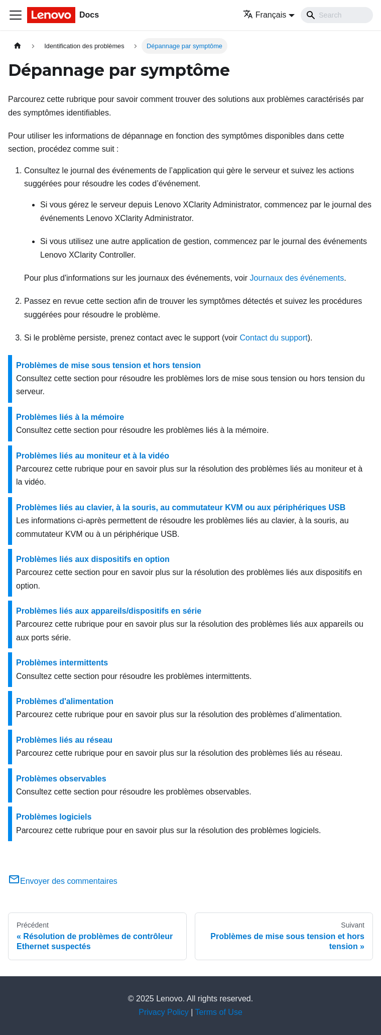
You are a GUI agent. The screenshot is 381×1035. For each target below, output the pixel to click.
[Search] (337, 15)
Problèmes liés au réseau (64, 740)
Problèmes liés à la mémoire (70, 417)
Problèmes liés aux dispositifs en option (93, 559)
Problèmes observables (61, 778)
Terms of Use (218, 1012)
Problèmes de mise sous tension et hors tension (108, 365)
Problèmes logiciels (53, 817)
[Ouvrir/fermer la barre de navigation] (15, 15)
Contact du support (274, 337)
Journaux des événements (297, 278)
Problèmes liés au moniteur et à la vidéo (92, 455)
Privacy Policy (164, 1012)
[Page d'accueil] (17, 46)
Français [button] (264, 15)
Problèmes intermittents (62, 662)
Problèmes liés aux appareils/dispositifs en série (108, 611)
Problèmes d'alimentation (64, 701)
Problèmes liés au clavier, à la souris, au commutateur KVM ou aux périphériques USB (180, 507)
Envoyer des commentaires (62, 881)
